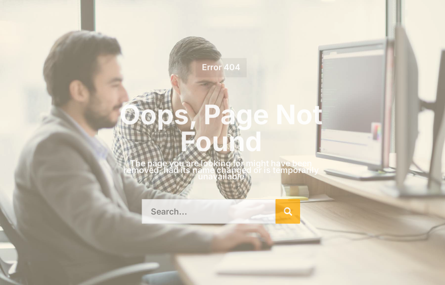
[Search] (288, 211)
